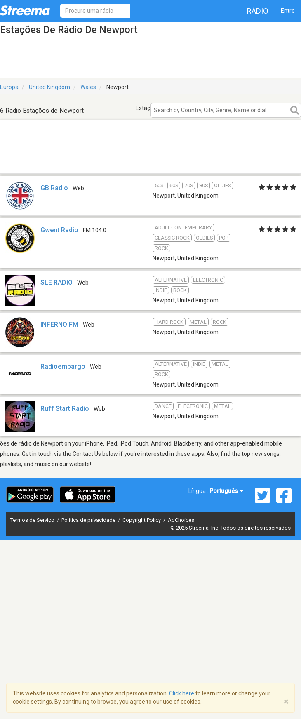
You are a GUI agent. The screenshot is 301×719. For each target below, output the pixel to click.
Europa (9, 87)
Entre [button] (288, 10)
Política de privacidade (89, 520)
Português (226, 491)
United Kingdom (49, 87)
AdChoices (181, 520)
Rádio (257, 11)
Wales (88, 87)
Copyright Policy (142, 520)
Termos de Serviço (33, 520)
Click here (181, 693)
